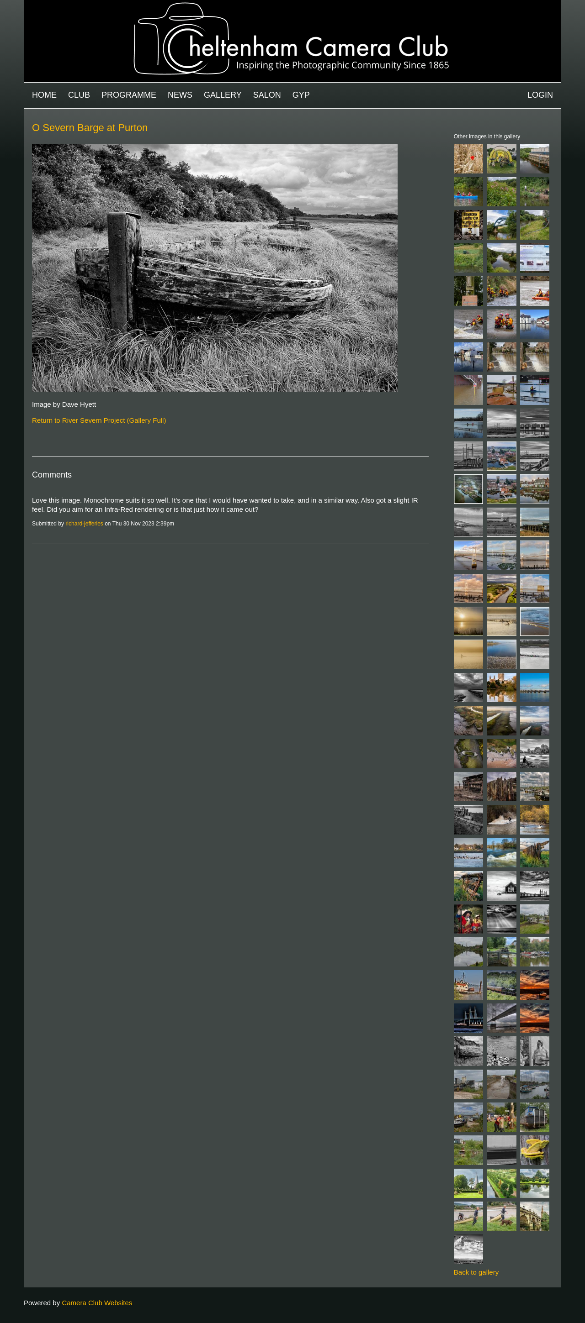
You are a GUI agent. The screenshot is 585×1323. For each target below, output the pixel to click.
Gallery (223, 95)
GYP (301, 95)
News (180, 95)
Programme (128, 95)
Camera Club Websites (97, 1303)
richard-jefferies (84, 523)
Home (44, 95)
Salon (267, 95)
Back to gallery (476, 1272)
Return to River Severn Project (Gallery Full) (99, 420)
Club (79, 95)
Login (540, 95)
